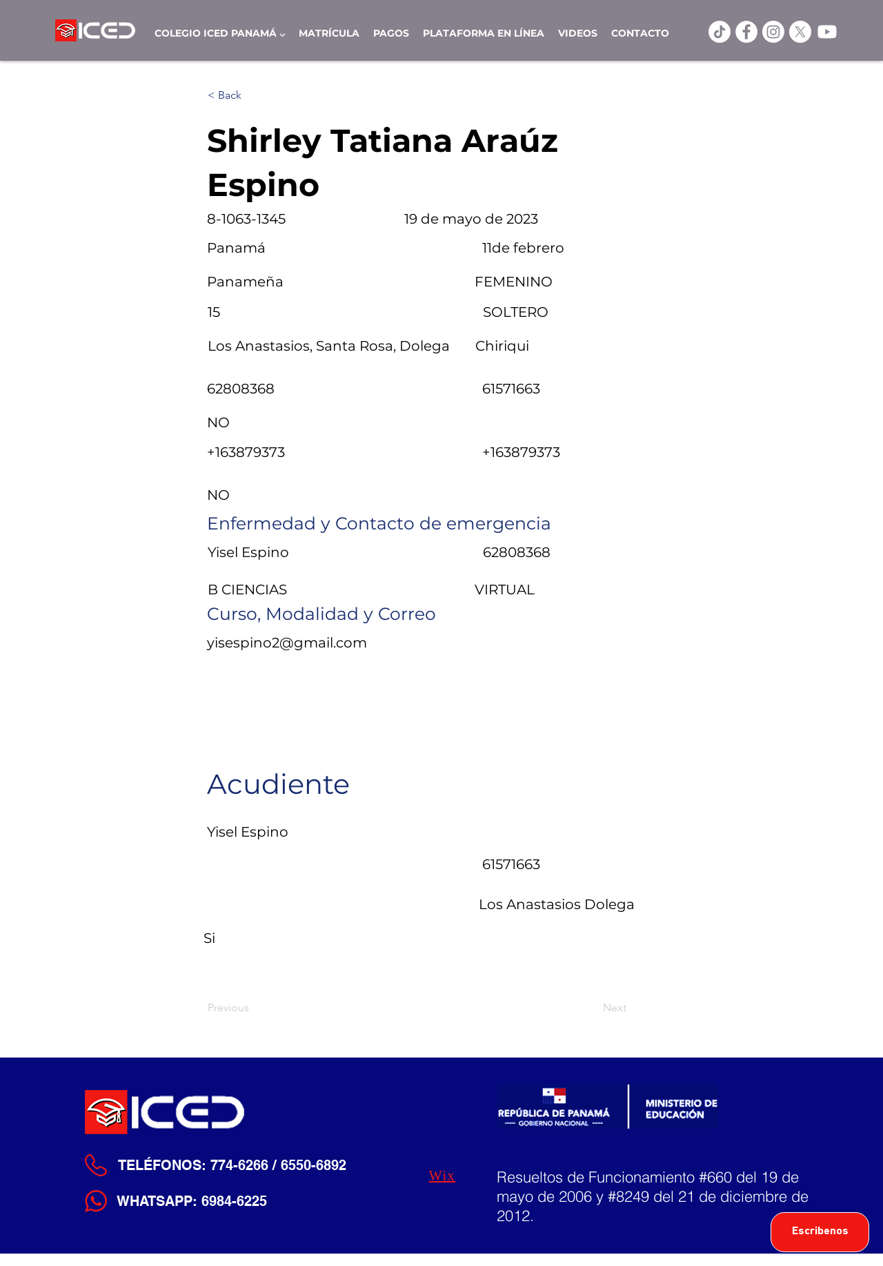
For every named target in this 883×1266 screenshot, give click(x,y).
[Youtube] (827, 32)
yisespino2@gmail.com (287, 642)
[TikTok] (719, 32)
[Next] (591, 1008)
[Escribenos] (820, 1232)
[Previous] (253, 1008)
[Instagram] (773, 32)
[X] (800, 32)
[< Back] (253, 95)
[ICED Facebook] (746, 32)
